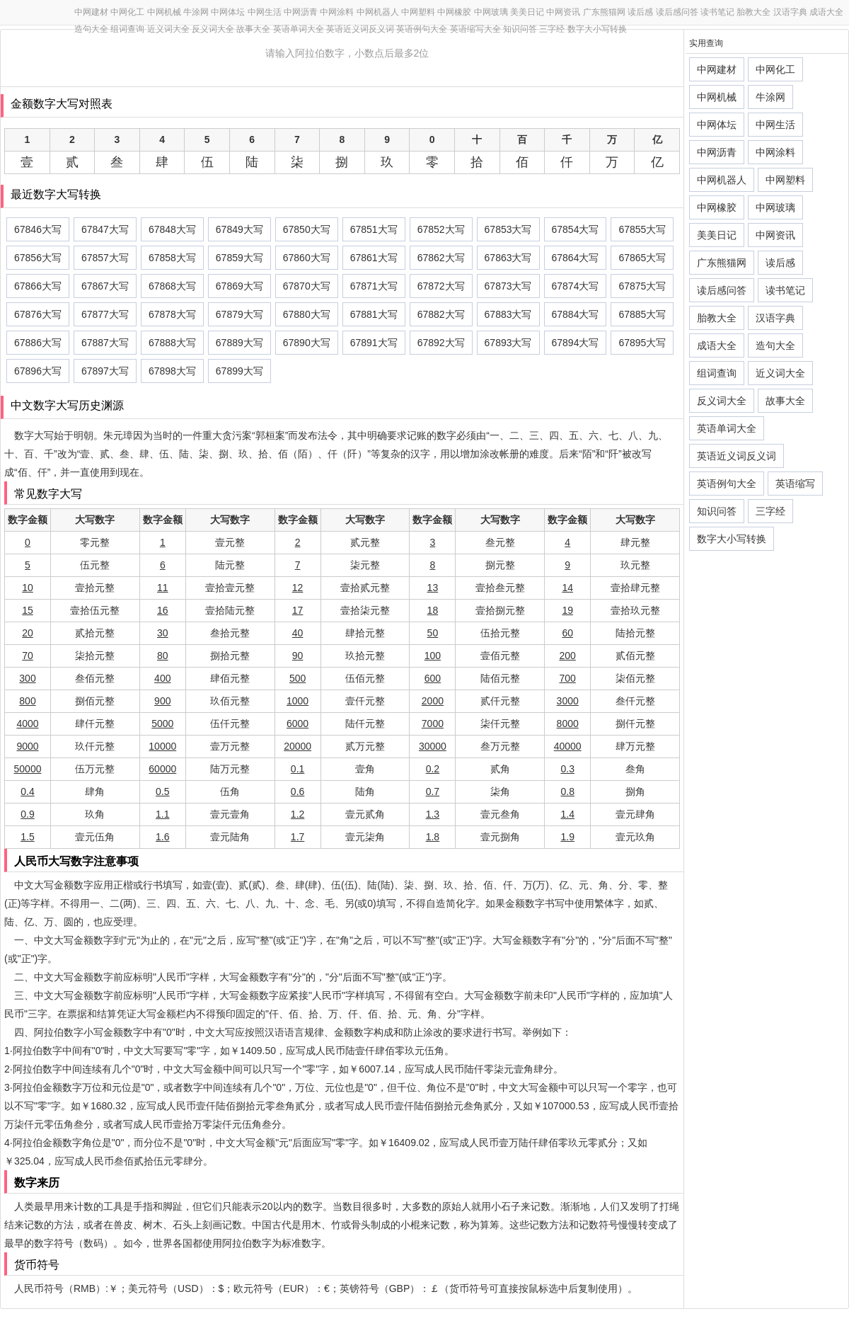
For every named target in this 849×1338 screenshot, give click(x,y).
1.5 (27, 836)
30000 (432, 746)
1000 (297, 701)
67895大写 (642, 342)
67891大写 (374, 342)
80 (162, 655)
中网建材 (91, 12)
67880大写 (306, 314)
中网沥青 (301, 12)
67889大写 (239, 342)
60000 (162, 768)
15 (27, 610)
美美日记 (527, 12)
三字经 (552, 29)
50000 (28, 768)
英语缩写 (795, 483)
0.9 (27, 814)
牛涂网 (196, 12)
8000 (568, 723)
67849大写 (239, 229)
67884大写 (575, 314)
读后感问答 (677, 12)
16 (162, 610)
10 (27, 587)
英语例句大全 (421, 29)
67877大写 (105, 314)
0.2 (432, 768)
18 (433, 610)
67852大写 (441, 229)
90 (298, 655)
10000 (162, 746)
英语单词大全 (298, 29)
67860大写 (306, 257)
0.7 (432, 791)
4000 (27, 723)
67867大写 (105, 286)
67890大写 (306, 342)
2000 (433, 701)
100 (432, 655)
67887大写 (105, 342)
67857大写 (105, 257)
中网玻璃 (491, 12)
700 (568, 678)
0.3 (567, 768)
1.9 (567, 836)
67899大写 (239, 371)
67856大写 (38, 257)
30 (162, 633)
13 (433, 587)
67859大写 (239, 257)
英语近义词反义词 (360, 29)
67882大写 (441, 314)
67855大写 (642, 229)
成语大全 (826, 12)
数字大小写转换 (597, 29)
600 (432, 678)
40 (298, 633)
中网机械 (164, 12)
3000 (568, 701)
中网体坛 (228, 12)
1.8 (432, 836)
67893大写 (508, 342)
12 (298, 587)
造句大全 (91, 29)
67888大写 (172, 342)
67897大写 (105, 371)
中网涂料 (337, 12)
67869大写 (239, 286)
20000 (297, 746)
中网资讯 (563, 12)
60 (567, 633)
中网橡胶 (454, 12)
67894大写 (575, 342)
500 (297, 678)
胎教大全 (753, 12)
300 (27, 678)
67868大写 (172, 286)
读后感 (640, 12)
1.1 (162, 814)
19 (567, 610)
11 (162, 587)
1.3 (432, 814)
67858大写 (172, 257)
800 (27, 701)
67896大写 (38, 371)
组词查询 (127, 29)
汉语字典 (790, 12)
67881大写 (374, 314)
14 (567, 587)
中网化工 (127, 12)
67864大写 (575, 257)
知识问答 (520, 29)
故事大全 (253, 29)
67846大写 (38, 229)
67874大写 (575, 286)
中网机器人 (378, 12)
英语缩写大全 (475, 29)
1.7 (297, 836)
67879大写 (239, 314)
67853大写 (508, 229)
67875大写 (642, 286)
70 (27, 655)
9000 (27, 746)
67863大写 (508, 257)
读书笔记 (717, 12)
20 (27, 633)
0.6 (297, 791)
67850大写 (306, 229)
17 (298, 610)
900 (162, 701)
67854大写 (575, 229)
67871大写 (374, 286)
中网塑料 (418, 12)
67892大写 (441, 342)
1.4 (567, 814)
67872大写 (441, 286)
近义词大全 (168, 29)
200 (568, 655)
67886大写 (38, 342)
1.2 (297, 814)
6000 (297, 723)
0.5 (162, 791)
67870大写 (306, 286)
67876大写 (38, 314)
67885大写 (642, 314)
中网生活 (265, 12)
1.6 (162, 836)
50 (433, 633)
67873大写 (508, 286)
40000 (568, 746)
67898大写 (172, 371)
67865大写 (642, 257)
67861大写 (374, 257)
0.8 (567, 791)
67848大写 (172, 229)
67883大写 (508, 314)
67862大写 (441, 257)
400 (162, 678)
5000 (162, 723)
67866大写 (38, 286)
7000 (433, 723)
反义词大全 (213, 29)
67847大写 (105, 229)
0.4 (27, 791)
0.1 (297, 768)
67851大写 (374, 229)
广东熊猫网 (604, 12)
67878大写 (172, 314)
